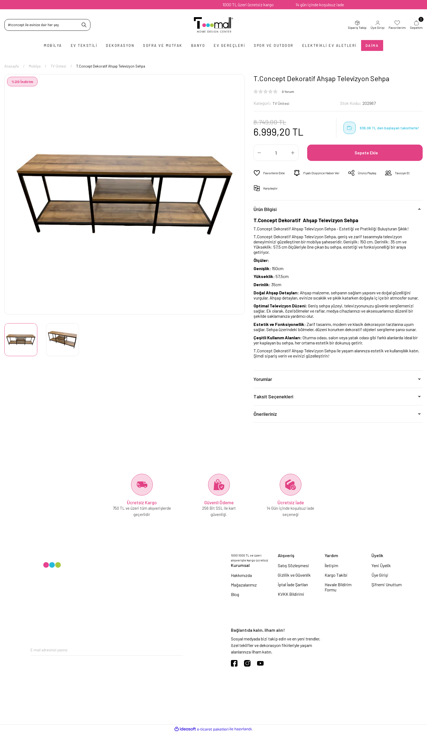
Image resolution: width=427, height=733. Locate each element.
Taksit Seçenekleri (273, 396)
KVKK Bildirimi (291, 594)
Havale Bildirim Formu (338, 587)
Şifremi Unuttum (386, 584)
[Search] (47, 25)
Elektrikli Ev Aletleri (329, 45)
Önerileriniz (265, 414)
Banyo (198, 45)
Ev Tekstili (84, 45)
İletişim (331, 565)
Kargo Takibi (336, 575)
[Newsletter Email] (106, 650)
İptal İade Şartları (293, 584)
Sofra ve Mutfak (162, 45)
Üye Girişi (378, 24)
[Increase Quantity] (292, 153)
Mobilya (53, 45)
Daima (372, 45)
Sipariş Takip (357, 24)
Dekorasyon (120, 45)
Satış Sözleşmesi (293, 565)
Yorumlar (263, 379)
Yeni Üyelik (381, 565)
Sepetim (416, 24)
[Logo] (213, 25)
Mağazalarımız (244, 584)
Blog (235, 594)
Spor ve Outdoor (274, 45)
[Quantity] (276, 153)
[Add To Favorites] (270, 173)
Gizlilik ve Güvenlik (294, 575)
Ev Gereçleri (229, 45)
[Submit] (179, 650)
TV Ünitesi (282, 103)
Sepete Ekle (367, 153)
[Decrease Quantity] (259, 153)
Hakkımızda (241, 575)
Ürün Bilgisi (265, 209)
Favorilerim (397, 24)
